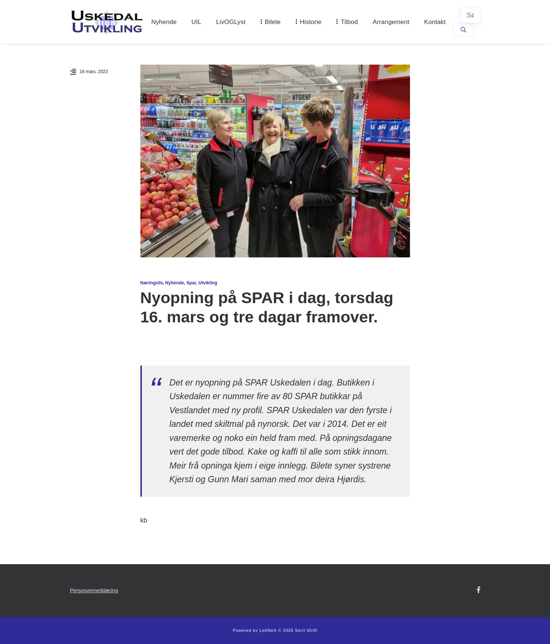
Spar (191, 282)
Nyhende (164, 21)
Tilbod (349, 21)
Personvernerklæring (94, 590)
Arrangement (391, 21)
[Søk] (470, 15)
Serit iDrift (306, 630)
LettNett (268, 630)
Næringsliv (151, 282)
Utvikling (207, 282)
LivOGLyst (231, 21)
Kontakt (434, 21)
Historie (310, 21)
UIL (196, 21)
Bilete (273, 21)
